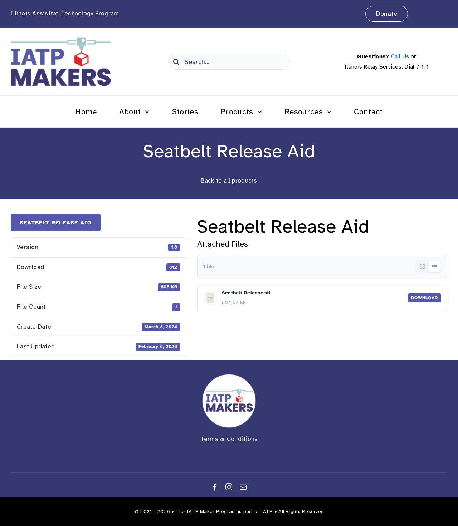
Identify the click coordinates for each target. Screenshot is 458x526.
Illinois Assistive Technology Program (65, 13)
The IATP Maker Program (206, 511)
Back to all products (229, 180)
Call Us (400, 56)
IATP (267, 511)
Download (424, 297)
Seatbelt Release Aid (56, 222)
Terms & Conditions (229, 439)
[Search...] (229, 62)
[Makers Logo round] (229, 377)
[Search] (176, 62)
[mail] (243, 486)
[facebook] (214, 486)
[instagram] (228, 486)
